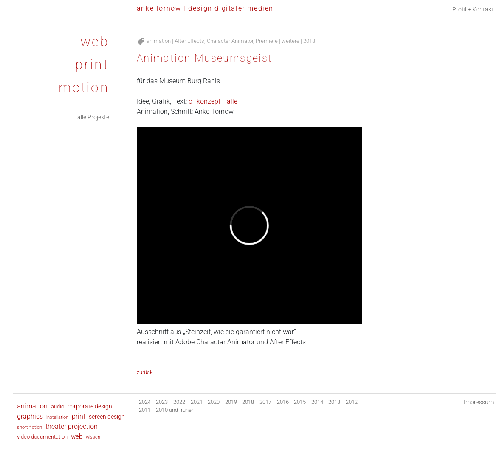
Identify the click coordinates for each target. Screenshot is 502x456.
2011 (145, 410)
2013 (334, 402)
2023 (162, 402)
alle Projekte (93, 117)
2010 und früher (174, 410)
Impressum (479, 402)
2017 (265, 402)
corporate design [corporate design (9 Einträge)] (90, 406)
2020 (214, 402)
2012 (352, 402)
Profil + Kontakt (473, 9)
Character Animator (230, 41)
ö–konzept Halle (213, 101)
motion (84, 87)
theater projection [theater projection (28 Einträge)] (71, 427)
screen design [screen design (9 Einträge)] (107, 416)
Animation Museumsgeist (205, 58)
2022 (179, 402)
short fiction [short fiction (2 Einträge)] (29, 427)
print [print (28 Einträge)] (78, 416)
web (94, 42)
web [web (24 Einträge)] (76, 436)
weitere (290, 41)
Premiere (267, 41)
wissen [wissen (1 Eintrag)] (93, 437)
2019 (231, 402)
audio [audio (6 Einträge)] (57, 406)
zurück (144, 372)
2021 (197, 402)
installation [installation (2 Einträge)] (57, 417)
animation (159, 41)
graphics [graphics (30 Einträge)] (30, 416)
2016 (283, 402)
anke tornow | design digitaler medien (205, 8)
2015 (300, 402)
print (92, 64)
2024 (145, 402)
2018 (309, 41)
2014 (317, 402)
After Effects (189, 41)
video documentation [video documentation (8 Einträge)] (42, 436)
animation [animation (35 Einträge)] (32, 406)
